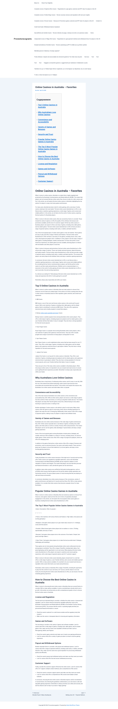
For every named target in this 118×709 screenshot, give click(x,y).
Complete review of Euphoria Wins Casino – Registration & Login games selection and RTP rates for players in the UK (65, 9)
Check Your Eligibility (47, 3)
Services (86, 57)
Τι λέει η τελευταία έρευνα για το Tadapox (45, 75)
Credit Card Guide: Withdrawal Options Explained (47, 27)
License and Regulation (47, 164)
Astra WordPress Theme (72, 705)
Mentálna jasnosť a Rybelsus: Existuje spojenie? (47, 51)
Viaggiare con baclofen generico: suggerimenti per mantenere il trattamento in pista (65, 63)
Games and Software (46, 169)
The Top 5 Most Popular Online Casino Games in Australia (48, 149)
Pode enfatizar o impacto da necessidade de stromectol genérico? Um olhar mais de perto (58, 57)
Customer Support (45, 181)
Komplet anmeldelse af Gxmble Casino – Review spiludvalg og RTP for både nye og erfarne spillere (60, 45)
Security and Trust (45, 134)
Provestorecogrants (23, 39)
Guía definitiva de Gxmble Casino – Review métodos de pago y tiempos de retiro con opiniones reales (61, 33)
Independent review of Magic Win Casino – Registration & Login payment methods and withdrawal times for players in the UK (67, 39)
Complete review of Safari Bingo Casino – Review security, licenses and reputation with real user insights (62, 15)
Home (92, 33)
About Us (36, 3)
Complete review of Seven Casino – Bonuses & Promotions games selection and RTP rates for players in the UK (64, 21)
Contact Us (99, 21)
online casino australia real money (49, 313)
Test (93, 57)
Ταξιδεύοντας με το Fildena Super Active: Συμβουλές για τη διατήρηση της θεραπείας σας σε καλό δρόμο (62, 69)
